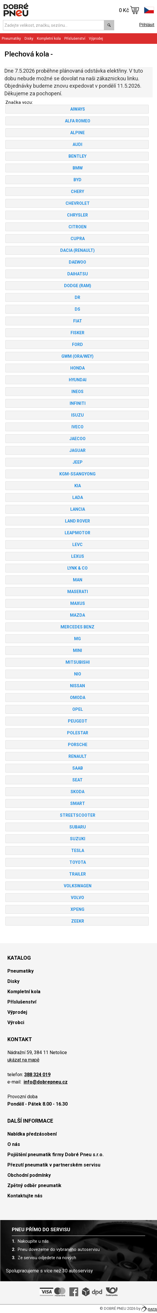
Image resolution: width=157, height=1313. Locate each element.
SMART (77, 803)
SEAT (77, 780)
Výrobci (15, 1022)
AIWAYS (77, 109)
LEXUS (77, 556)
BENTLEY (77, 156)
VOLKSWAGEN (77, 885)
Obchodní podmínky (29, 1175)
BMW (77, 168)
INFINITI (77, 403)
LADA (77, 497)
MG (77, 638)
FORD (77, 344)
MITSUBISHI (77, 662)
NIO (77, 674)
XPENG (77, 909)
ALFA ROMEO (77, 121)
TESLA (77, 850)
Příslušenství (74, 38)
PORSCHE (77, 744)
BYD (77, 179)
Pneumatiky (11, 38)
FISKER (77, 332)
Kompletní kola (49, 38)
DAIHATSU (77, 274)
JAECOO (77, 438)
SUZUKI (77, 838)
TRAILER (77, 874)
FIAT (77, 321)
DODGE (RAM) (77, 285)
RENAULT (77, 756)
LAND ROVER (77, 521)
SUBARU (77, 827)
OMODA (77, 697)
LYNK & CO (77, 568)
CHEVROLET (77, 203)
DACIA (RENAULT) (77, 250)
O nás (13, 1144)
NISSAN (77, 685)
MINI (77, 650)
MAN (77, 580)
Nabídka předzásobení (32, 1134)
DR (77, 297)
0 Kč (129, 10)
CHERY (77, 191)
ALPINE (77, 132)
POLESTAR (77, 732)
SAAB (77, 768)
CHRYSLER (77, 215)
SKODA (77, 791)
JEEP (77, 462)
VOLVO (77, 897)
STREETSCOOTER (77, 815)
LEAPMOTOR (77, 532)
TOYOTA (77, 862)
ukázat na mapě (23, 1060)
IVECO (77, 427)
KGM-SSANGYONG (77, 474)
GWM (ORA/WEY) (77, 356)
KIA (77, 485)
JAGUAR (77, 450)
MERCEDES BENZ (77, 627)
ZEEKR (77, 921)
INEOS (77, 391)
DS (77, 309)
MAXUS (77, 603)
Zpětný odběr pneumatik (34, 1185)
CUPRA (77, 238)
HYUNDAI (77, 379)
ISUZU (77, 415)
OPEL (77, 709)
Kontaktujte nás (24, 1196)
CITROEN (77, 226)
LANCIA (77, 509)
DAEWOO (77, 262)
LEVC (77, 544)
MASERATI (77, 591)
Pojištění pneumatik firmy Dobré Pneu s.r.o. (55, 1154)
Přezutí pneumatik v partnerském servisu (53, 1165)
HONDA (77, 368)
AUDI (77, 144)
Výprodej (96, 38)
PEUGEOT (77, 721)
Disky (28, 38)
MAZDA (77, 615)
